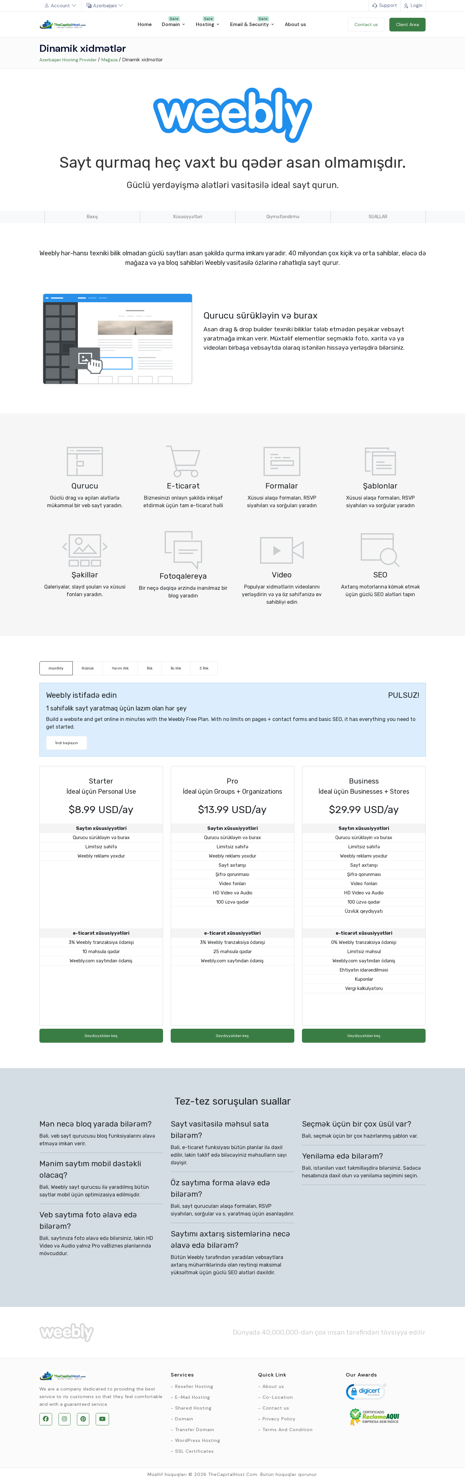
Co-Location (278, 1397)
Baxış (92, 216)
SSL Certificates (194, 1451)
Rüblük (88, 668)
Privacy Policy (279, 1419)
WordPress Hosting (197, 1440)
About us (273, 1386)
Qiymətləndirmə (282, 216)
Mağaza (109, 60)
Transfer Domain (194, 1429)
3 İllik (204, 668)
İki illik (176, 668)
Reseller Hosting (194, 1386)
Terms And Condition (288, 1429)
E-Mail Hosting (192, 1397)
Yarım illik (120, 668)
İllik (150, 668)
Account (60, 6)
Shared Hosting (193, 1408)
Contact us (276, 1408)
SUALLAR (378, 216)
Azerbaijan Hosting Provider (68, 60)
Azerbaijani (104, 6)
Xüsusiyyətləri (187, 216)
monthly (56, 668)
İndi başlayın (66, 743)
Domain (184, 1419)
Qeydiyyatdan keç (101, 1035)
